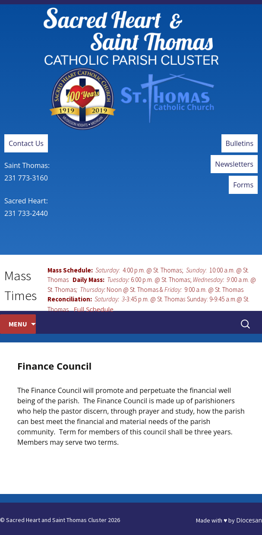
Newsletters (234, 164)
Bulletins (239, 143)
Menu (18, 324)
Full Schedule (94, 309)
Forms (243, 185)
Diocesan (249, 520)
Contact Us (26, 143)
